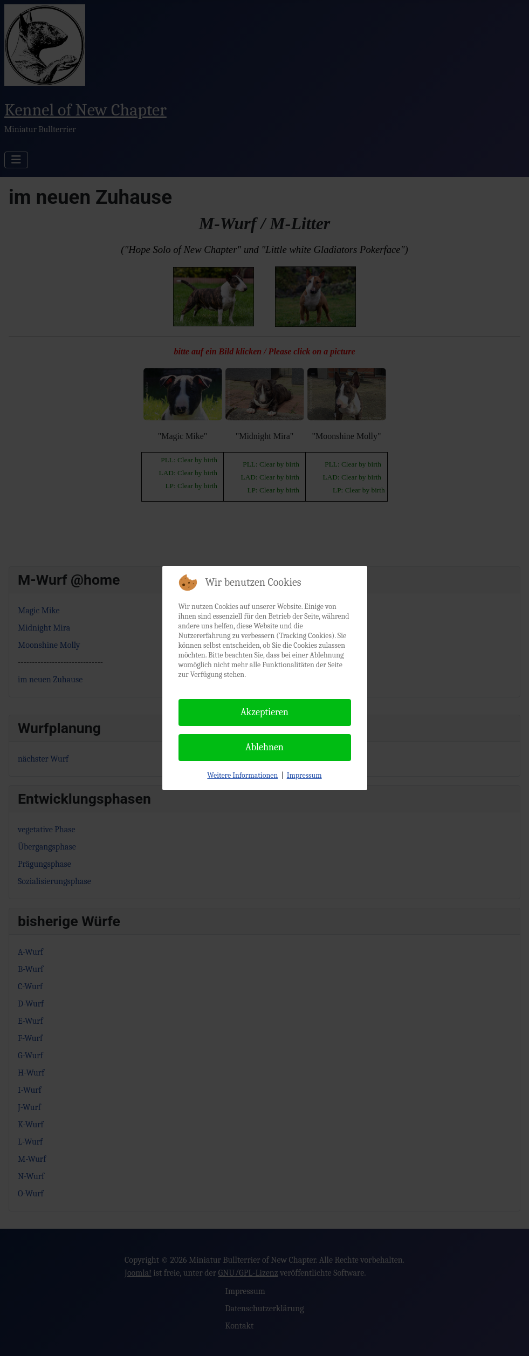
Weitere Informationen (242, 775)
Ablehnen (264, 747)
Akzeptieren (264, 712)
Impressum (304, 775)
